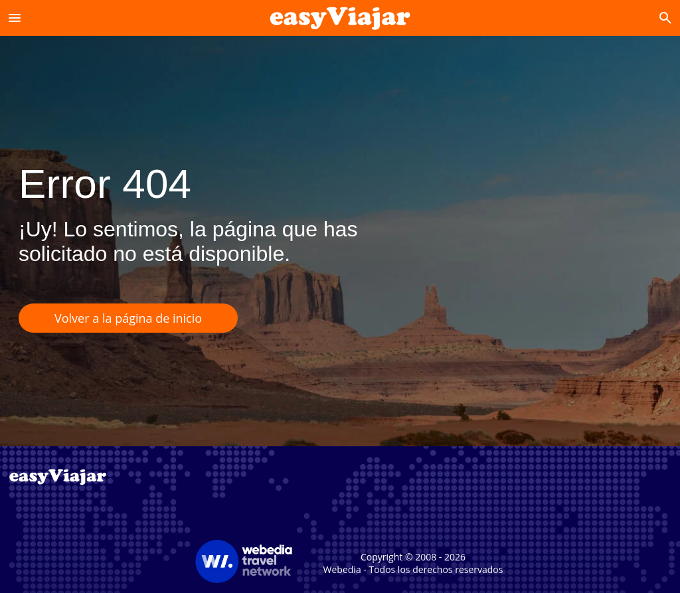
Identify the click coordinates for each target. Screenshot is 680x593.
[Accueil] (340, 18)
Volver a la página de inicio (128, 318)
